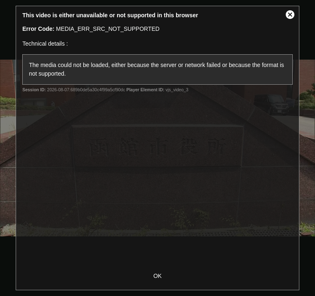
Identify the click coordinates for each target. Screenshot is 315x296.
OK (157, 276)
